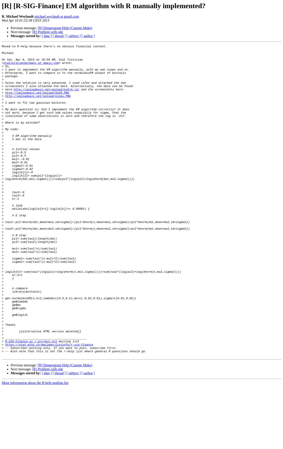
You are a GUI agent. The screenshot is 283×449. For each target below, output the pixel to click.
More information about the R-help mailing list (35, 445)
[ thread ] (59, 36)
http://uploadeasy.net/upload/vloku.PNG (38, 106)
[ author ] (88, 36)
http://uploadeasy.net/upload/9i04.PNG (37, 103)
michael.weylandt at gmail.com (56, 16)
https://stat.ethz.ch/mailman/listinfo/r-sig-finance (49, 405)
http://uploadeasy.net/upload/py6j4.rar (46, 99)
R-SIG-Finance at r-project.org (31, 401)
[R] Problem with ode (47, 32)
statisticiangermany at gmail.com (31, 67)
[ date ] (47, 36)
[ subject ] (74, 36)
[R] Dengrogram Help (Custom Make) (65, 28)
